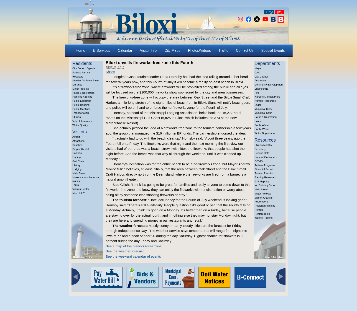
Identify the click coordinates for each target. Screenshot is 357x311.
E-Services (101, 50)
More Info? (78, 193)
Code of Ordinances (266, 157)
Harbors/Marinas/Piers (267, 96)
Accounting (261, 80)
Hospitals (77, 76)
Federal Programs (265, 165)
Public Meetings (81, 109)
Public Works (262, 129)
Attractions (78, 141)
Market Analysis (264, 197)
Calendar (125, 50)
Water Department (265, 133)
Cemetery (260, 149)
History (76, 165)
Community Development (269, 84)
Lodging (77, 169)
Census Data (262, 153)
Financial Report (264, 169)
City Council (261, 76)
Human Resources (265, 100)
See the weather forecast (125, 251)
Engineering (261, 88)
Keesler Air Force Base (85, 80)
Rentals (259, 209)
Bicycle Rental (80, 149)
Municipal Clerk (263, 109)
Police (258, 121)
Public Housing (80, 105)
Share (110, 72)
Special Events (273, 50)
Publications (261, 201)
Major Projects (80, 88)
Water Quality (80, 125)
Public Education (82, 100)
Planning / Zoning (82, 96)
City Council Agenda (83, 68)
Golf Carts (78, 161)
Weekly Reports (264, 217)
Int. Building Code (265, 185)
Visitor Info (148, 50)
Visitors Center (80, 189)
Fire (257, 92)
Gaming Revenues (265, 177)
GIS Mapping (262, 181)
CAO (257, 72)
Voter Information (82, 121)
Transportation (80, 112)
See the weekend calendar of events (133, 256)
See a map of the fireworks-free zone (134, 246)
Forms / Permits (81, 72)
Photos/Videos (199, 50)
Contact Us (244, 50)
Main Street (79, 173)
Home (80, 50)
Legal (258, 105)
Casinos (77, 153)
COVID (259, 161)
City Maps (172, 50)
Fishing (76, 157)
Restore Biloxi (262, 214)
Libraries (77, 84)
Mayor (258, 68)
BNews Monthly (263, 145)
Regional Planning (265, 205)
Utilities (76, 117)
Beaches (77, 145)
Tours (75, 185)
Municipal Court (263, 112)
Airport (76, 136)
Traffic (223, 50)
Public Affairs (262, 125)
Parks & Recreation (83, 92)
